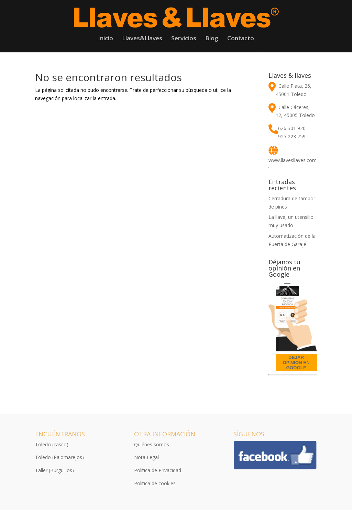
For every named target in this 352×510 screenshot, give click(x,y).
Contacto (240, 39)
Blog (211, 39)
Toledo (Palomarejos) (59, 457)
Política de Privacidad (157, 470)
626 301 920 (292, 128)
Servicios (183, 39)
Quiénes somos (151, 444)
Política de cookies (155, 483)
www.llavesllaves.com (292, 160)
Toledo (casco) (51, 444)
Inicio (105, 39)
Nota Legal (146, 457)
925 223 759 (292, 136)
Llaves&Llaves (142, 39)
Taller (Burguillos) (54, 470)
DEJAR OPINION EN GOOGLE (296, 362)
